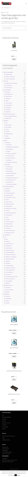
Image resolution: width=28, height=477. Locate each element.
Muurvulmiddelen (9, 206)
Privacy (18, 475)
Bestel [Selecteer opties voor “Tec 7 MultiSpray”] (14, 59)
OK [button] (15, 475)
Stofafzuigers (8, 107)
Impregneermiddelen (10, 252)
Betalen (3, 437)
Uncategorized (7, 234)
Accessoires (8, 92)
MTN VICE (7, 131)
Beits (7, 239)
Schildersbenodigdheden (9, 186)
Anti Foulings (9, 168)
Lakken (5, 140)
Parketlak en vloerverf (10, 259)
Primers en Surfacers (11, 158)
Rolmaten (8, 219)
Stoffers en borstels (9, 226)
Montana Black (9, 125)
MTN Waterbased (9, 133)
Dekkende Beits (9, 245)
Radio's (7, 100)
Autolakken (8, 142)
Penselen (7, 210)
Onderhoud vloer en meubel (11, 208)
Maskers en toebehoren (10, 76)
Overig (7, 136)
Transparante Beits (9, 265)
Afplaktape (8, 190)
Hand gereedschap (9, 195)
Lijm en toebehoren (9, 289)
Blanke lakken (10, 171)
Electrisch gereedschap (10, 193)
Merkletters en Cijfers (10, 204)
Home (4, 12)
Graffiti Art (6, 120)
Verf (5, 237)
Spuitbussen (8, 138)
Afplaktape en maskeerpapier (13, 147)
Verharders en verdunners (12, 162)
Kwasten (7, 199)
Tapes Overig (8, 228)
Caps (7, 122)
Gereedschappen (7, 89)
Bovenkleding (8, 298)
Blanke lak (8, 241)
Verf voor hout (8, 274)
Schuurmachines (9, 103)
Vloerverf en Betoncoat (10, 278)
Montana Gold (8, 127)
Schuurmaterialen (9, 223)
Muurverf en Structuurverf (11, 254)
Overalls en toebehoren (10, 78)
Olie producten (10, 182)
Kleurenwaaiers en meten (11, 197)
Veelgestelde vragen (5, 439)
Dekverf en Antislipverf (11, 173)
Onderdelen (8, 98)
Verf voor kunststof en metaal (11, 276)
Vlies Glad (7, 292)
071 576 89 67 (8, 453)
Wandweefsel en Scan (8, 285)
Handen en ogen (9, 74)
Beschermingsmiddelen (8, 72)
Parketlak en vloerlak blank (11, 256)
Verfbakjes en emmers (10, 232)
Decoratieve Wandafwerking (11, 116)
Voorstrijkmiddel (9, 281)
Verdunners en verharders (10, 267)
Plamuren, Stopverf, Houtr (11, 212)
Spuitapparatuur (9, 105)
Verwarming (8, 111)
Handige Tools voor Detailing (11, 83)
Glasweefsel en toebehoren (12, 177)
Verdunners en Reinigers (11, 184)
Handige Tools (8, 118)
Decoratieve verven (9, 243)
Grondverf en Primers (11, 179)
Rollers (7, 217)
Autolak (8, 151)
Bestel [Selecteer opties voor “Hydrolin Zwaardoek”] (14, 333)
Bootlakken (8, 164)
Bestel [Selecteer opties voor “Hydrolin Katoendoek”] (14, 356)
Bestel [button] (14, 379)
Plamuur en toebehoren (11, 153)
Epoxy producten (10, 175)
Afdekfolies (8, 188)
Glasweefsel (8, 287)
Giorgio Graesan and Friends (9, 114)
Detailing (6, 81)
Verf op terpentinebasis (10, 270)
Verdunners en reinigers (10, 230)
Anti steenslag (10, 149)
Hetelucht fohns (9, 96)
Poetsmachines (9, 85)
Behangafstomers (9, 94)
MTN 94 (7, 129)
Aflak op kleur (10, 166)
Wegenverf (8, 283)
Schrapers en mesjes (10, 221)
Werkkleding (6, 294)
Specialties (8, 261)
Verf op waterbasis (9, 272)
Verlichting (8, 109)
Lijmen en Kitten (9, 201)
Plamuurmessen (9, 215)
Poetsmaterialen (9, 87)
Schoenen (7, 302)
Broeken (7, 300)
